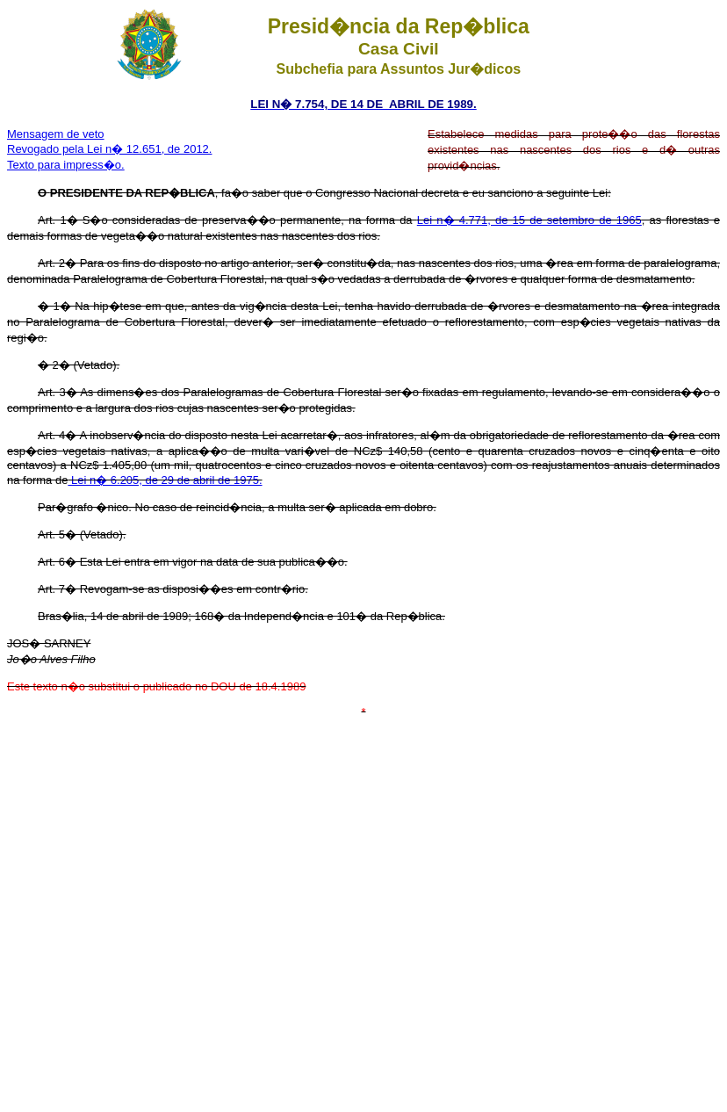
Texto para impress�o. (66, 164)
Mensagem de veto (55, 134)
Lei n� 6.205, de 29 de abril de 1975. (165, 480)
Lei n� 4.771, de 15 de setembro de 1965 (529, 220)
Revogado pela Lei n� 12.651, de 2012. (109, 148)
